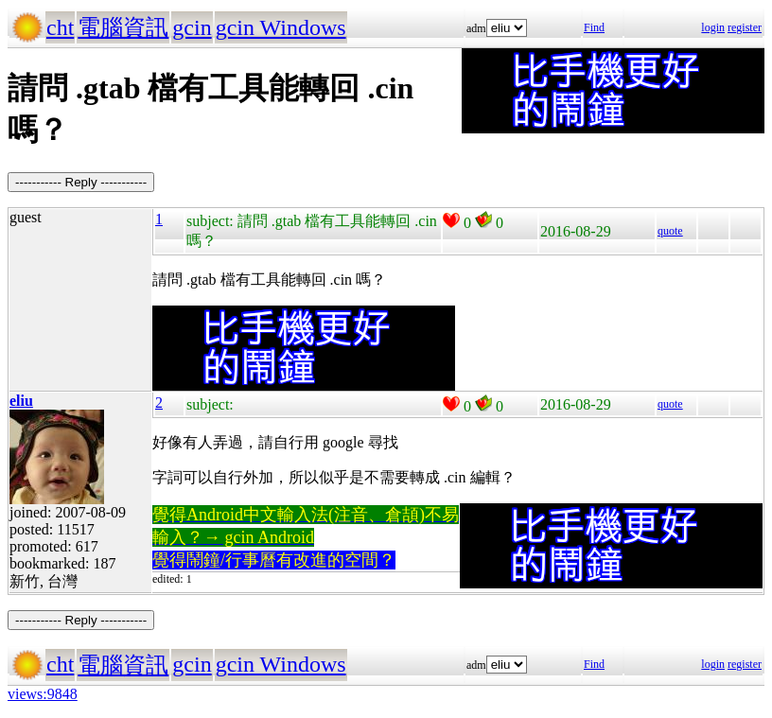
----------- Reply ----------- (81, 182)
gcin (191, 27)
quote (670, 230)
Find (594, 27)
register (745, 27)
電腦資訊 (123, 27)
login (713, 27)
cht (60, 27)
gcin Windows (281, 27)
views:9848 (43, 694)
